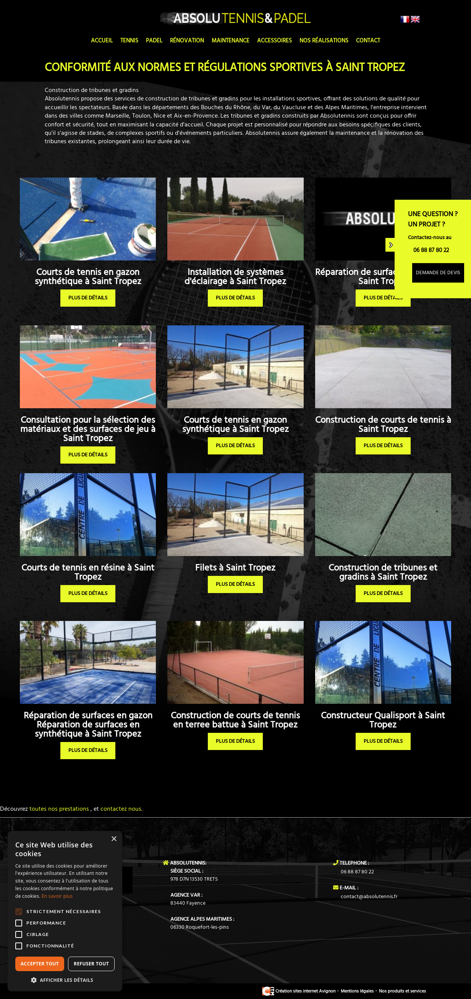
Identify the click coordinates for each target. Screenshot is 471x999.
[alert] (65, 911)
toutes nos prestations (58, 809)
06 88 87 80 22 (357, 872)
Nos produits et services (402, 991)
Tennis (129, 40)
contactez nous (120, 809)
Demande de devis (438, 273)
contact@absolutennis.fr (369, 896)
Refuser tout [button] (91, 963)
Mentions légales (357, 991)
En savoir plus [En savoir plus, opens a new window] (57, 896)
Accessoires (274, 40)
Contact (368, 40)
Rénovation (187, 40)
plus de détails (87, 298)
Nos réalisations (323, 40)
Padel (154, 40)
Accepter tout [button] (40, 963)
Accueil (102, 40)
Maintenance (230, 40)
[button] (65, 980)
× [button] (114, 839)
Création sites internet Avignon (298, 991)
